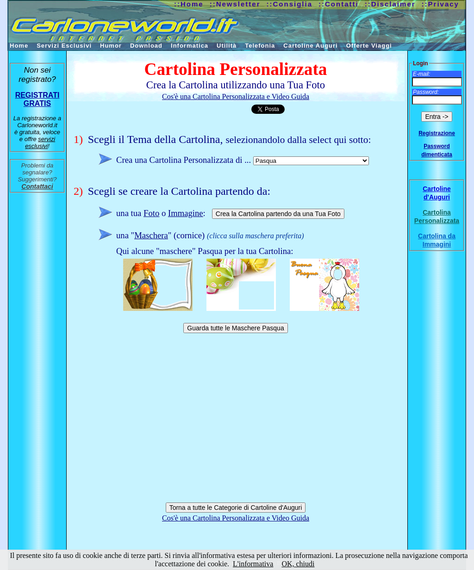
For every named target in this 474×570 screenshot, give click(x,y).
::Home (189, 4)
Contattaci (37, 186)
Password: (426, 92)
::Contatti (338, 4)
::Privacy (440, 4)
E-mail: (421, 74)
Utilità (227, 45)
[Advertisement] (236, 416)
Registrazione (436, 133)
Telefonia (260, 45)
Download (146, 45)
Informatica (189, 45)
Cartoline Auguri (310, 45)
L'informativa (253, 564)
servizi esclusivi (40, 142)
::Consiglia (290, 4)
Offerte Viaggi (369, 45)
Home (19, 45)
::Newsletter (235, 4)
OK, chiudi (297, 564)
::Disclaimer (390, 4)
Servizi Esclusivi (64, 45)
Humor (111, 45)
